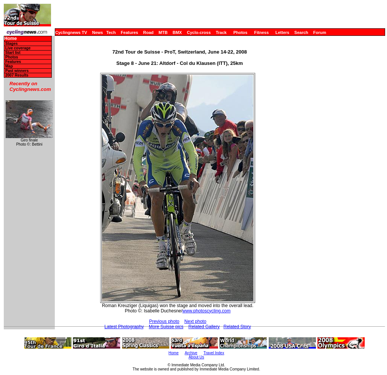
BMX (177, 32)
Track (221, 32)
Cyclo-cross (199, 32)
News (97, 32)
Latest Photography (124, 326)
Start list (12, 53)
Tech (111, 32)
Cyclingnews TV (71, 32)
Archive (191, 353)
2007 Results (16, 75)
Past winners (17, 71)
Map (9, 66)
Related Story (237, 326)
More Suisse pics (166, 326)
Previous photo (164, 321)
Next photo (195, 321)
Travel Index (214, 353)
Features (129, 32)
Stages (11, 43)
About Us (196, 357)
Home (10, 38)
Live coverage (18, 48)
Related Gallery (204, 326)
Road (148, 32)
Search (301, 32)
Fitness (261, 32)
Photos (240, 32)
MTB (163, 32)
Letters (282, 32)
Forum (319, 32)
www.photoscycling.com (207, 311)
